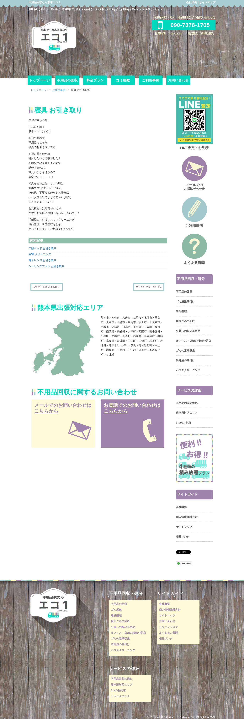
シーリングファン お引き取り (46, 266)
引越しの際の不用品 (188, 330)
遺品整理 (181, 311)
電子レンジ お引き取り (42, 260)
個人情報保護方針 (187, 516)
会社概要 (191, 2)
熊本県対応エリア (187, 412)
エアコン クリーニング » (149, 287)
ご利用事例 (150, 80)
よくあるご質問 (168, 632)
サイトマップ (207, 2)
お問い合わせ (178, 80)
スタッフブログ (168, 626)
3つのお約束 (183, 422)
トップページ (39, 80)
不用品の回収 (67, 80)
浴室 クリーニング (40, 254)
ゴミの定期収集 (185, 350)
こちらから (46, 411)
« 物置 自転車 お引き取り (46, 287)
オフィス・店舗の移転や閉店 (193, 340)
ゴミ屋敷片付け (185, 301)
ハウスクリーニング (188, 370)
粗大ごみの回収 (185, 321)
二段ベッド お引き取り (42, 248)
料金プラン (95, 80)
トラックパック (120, 696)
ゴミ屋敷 (123, 80)
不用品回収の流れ (187, 402)
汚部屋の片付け (185, 360)
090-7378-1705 (184, 25)
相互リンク (182, 536)
